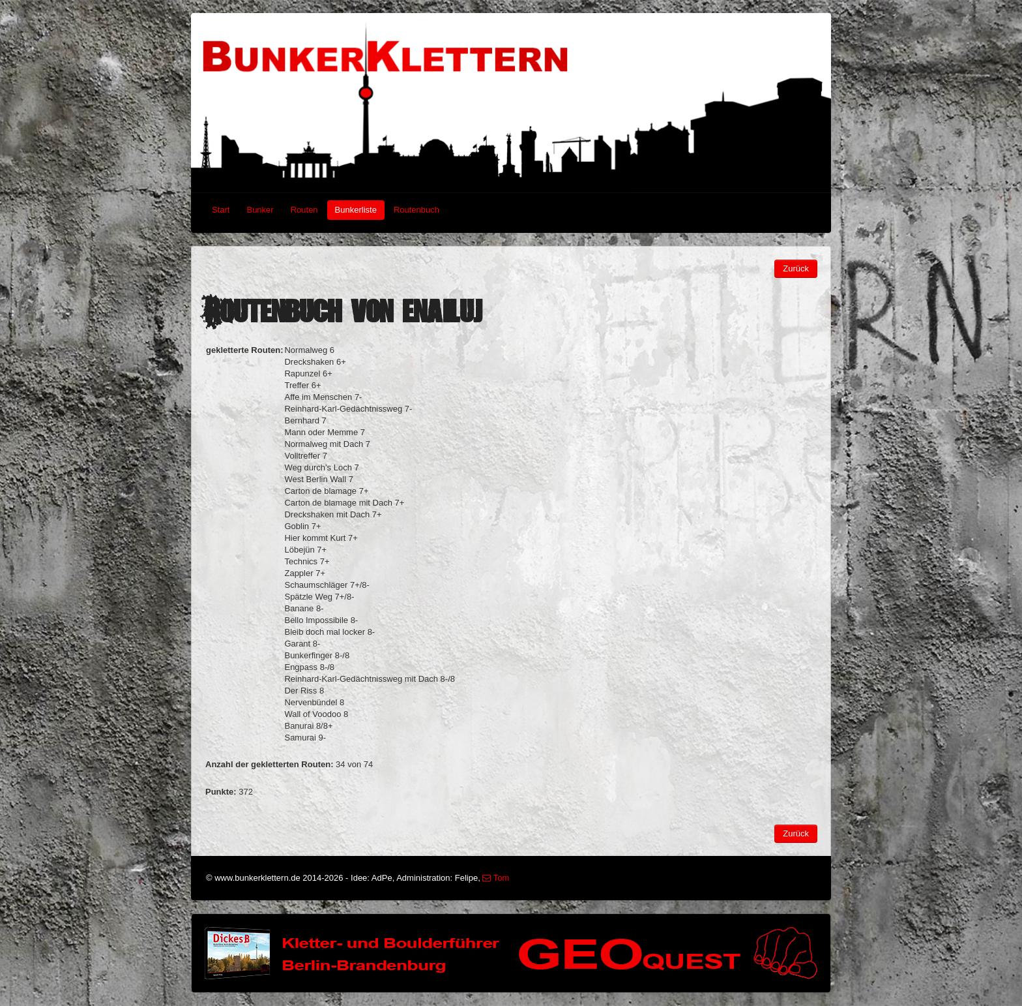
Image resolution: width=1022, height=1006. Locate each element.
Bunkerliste (356, 210)
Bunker (259, 210)
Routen (304, 210)
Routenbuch (416, 210)
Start (220, 210)
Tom (495, 878)
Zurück (796, 268)
